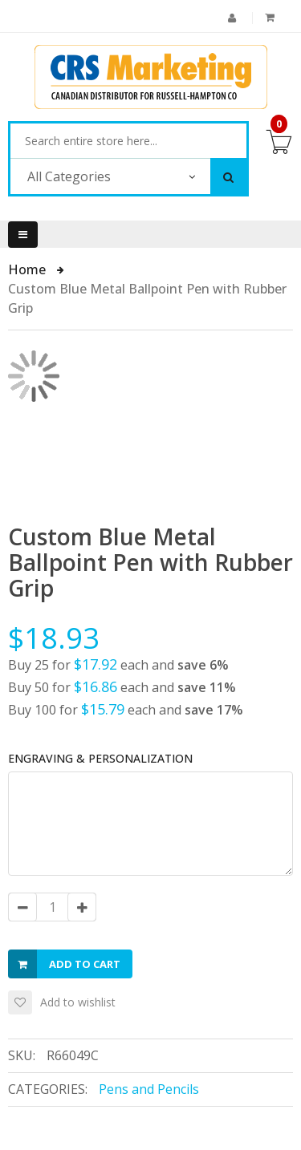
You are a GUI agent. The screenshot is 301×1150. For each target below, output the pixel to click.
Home (28, 269)
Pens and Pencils (149, 1089)
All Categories (69, 176)
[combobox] (128, 141)
